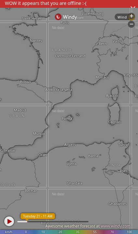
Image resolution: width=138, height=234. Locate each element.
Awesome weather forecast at (88, 226)
